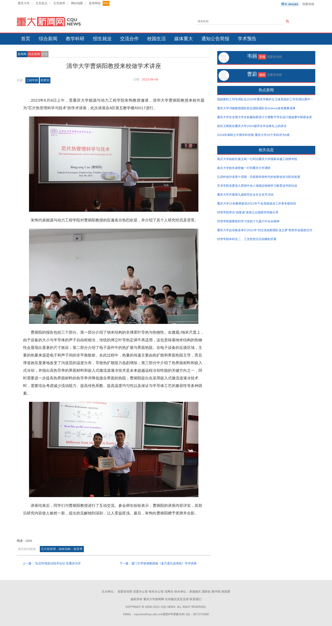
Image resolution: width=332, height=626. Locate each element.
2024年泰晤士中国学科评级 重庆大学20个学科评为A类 (253, 135)
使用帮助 (95, 3)
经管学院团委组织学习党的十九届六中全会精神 (248, 221)
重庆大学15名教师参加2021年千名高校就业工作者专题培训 (256, 203)
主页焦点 (41, 3)
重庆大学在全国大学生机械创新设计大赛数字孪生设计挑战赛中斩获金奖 (264, 117)
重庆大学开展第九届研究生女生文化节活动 (245, 194)
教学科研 (75, 39)
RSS (106, 3)
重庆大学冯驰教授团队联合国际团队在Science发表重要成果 (256, 108)
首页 (25, 39)
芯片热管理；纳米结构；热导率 (62, 549)
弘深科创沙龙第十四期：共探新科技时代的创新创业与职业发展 (258, 177)
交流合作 (129, 39)
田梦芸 (45, 80)
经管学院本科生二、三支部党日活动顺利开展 (247, 239)
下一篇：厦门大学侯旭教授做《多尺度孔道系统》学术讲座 (158, 563)
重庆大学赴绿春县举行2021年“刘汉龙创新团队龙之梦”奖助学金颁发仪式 (264, 230)
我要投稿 (297, 4)
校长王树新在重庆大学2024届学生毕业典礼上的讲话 (252, 126)
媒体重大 (183, 39)
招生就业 (102, 39)
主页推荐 (59, 3)
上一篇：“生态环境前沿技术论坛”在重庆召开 (51, 563)
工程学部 (32, 80)
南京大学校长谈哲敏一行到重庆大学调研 (244, 168)
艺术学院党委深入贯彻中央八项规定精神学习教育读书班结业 (257, 186)
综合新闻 (48, 39)
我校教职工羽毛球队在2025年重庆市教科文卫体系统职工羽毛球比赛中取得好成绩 (271, 99)
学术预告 (247, 39)
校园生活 (156, 39)
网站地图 (77, 3)
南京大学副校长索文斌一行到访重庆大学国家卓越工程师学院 (257, 159)
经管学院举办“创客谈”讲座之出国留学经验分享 (247, 212)
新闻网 (22, 54)
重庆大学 (24, 3)
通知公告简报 (215, 39)
